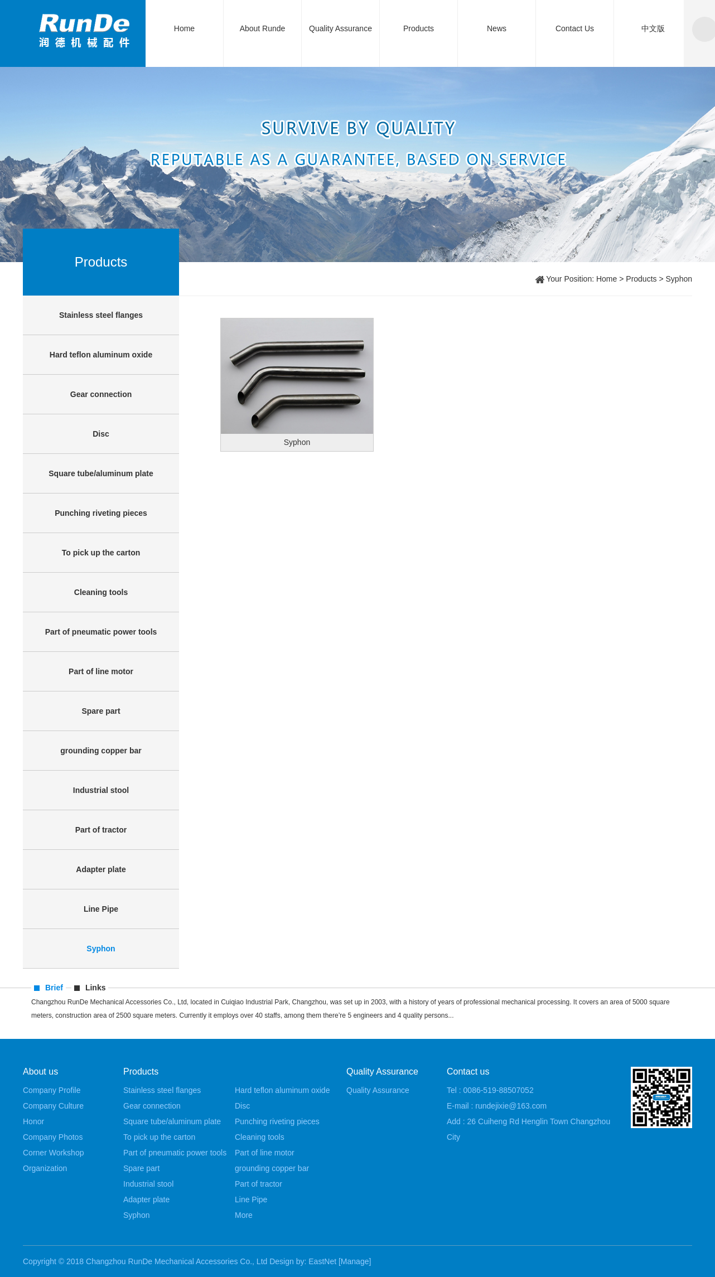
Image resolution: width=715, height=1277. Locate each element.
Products (418, 28)
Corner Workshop (53, 1152)
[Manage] (355, 1261)
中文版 (653, 28)
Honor (33, 1121)
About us (40, 1071)
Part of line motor (101, 671)
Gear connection (101, 394)
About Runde (263, 28)
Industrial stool (101, 790)
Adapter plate (100, 869)
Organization (45, 1168)
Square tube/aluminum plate (101, 473)
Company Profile (52, 1090)
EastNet (322, 1261)
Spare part (100, 711)
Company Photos (53, 1137)
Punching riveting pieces (101, 513)
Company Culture (53, 1105)
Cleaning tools (101, 592)
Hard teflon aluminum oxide (101, 354)
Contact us (468, 1071)
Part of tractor (101, 829)
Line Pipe (101, 908)
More (244, 1215)
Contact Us (574, 28)
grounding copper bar (100, 750)
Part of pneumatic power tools (101, 631)
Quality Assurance (340, 28)
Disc (101, 433)
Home (184, 28)
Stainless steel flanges (101, 315)
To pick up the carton (101, 552)
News (496, 28)
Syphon (100, 948)
